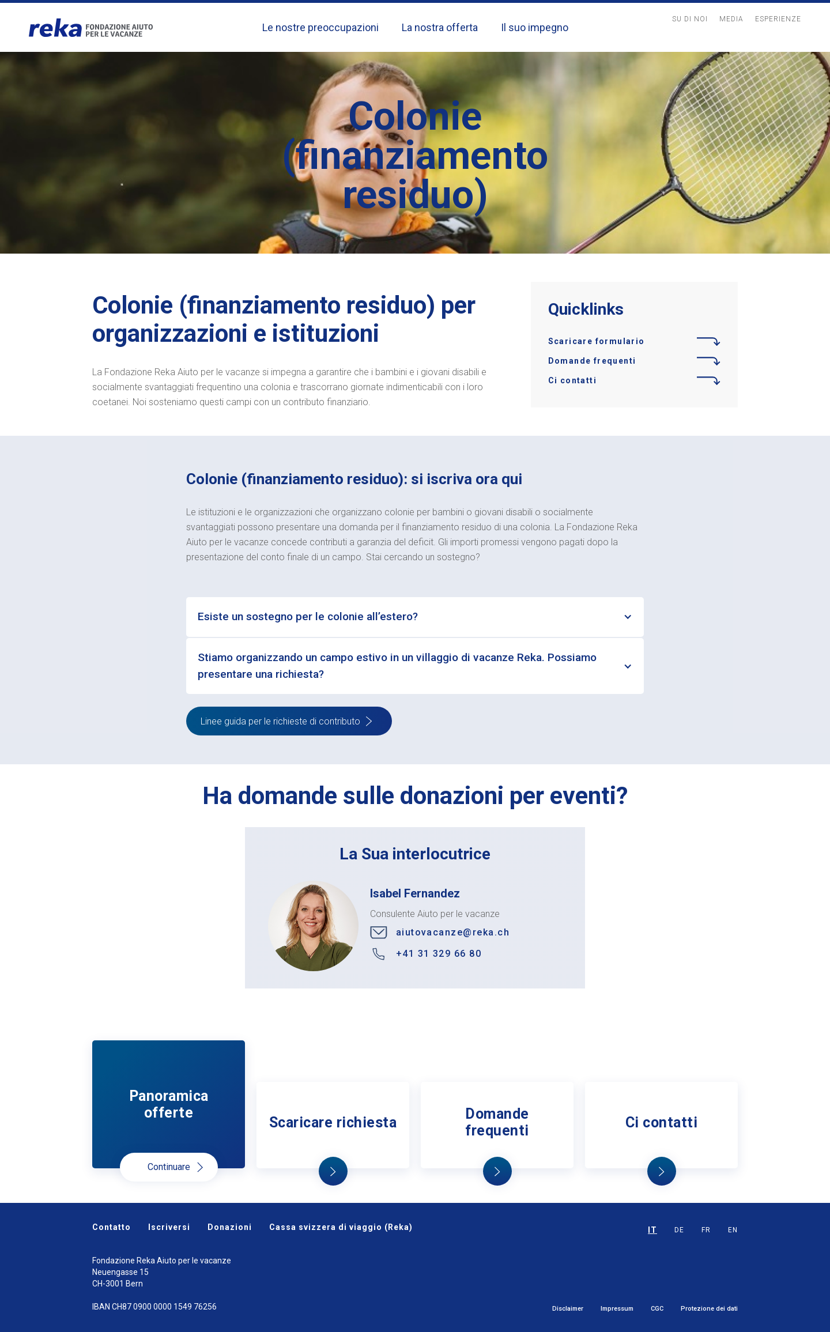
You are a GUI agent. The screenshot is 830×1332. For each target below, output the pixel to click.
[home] (91, 27)
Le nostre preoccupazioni (320, 27)
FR (706, 1230)
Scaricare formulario (596, 341)
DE (679, 1230)
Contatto (111, 1227)
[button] (415, 617)
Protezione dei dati (709, 1308)
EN (733, 1230)
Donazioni (229, 1227)
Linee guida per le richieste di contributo (280, 721)
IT (652, 1230)
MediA (731, 19)
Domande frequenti (592, 360)
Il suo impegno (534, 27)
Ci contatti (572, 380)
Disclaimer (567, 1308)
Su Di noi (690, 19)
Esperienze (778, 19)
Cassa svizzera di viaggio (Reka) (341, 1227)
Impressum (617, 1308)
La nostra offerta (440, 27)
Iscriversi (169, 1227)
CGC (657, 1308)
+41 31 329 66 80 (439, 953)
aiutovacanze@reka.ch (453, 932)
